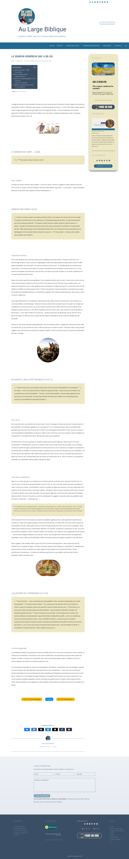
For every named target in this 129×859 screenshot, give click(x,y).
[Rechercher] (126, 45)
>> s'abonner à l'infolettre (103, 166)
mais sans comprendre (21, 82)
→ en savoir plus (53, 746)
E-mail (58, 774)
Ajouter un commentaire (42, 780)
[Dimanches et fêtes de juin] (103, 124)
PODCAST (61, 46)
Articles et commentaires (31, 61)
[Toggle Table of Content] (34, 67)
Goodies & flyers (114, 837)
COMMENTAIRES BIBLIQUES (92, 46)
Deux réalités (18, 72)
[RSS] (107, 2)
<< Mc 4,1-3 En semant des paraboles (32, 699)
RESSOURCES (108, 46)
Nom (36, 774)
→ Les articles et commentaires (20, 830)
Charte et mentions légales (116, 828)
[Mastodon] (92, 2)
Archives (112, 835)
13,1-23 (20, 91)
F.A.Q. (111, 841)
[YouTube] (102, 2)
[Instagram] (95, 2)
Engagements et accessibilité (117, 830)
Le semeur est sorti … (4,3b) (21, 70)
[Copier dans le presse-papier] (62, 729)
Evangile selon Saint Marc (45, 61)
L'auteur (112, 826)
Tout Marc (49, 699)
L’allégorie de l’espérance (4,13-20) (23, 85)
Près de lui (18, 80)
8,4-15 (25, 91)
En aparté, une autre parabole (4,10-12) (24, 78)
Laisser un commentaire (42, 796)
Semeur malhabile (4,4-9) (20, 74)
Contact (112, 833)
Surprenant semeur (20, 76)
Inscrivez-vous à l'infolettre (107, 23)
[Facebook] (100, 2)
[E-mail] (104, 2)
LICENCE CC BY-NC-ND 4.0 (55, 839)
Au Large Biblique (42, 29)
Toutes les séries (99, 100)
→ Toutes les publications (19, 826)
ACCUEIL (52, 45)
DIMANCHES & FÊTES (73, 46)
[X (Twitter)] (55, 729)
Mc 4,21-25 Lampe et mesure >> (65, 699)
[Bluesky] (90, 2)
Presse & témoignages (115, 839)
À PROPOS (119, 46)
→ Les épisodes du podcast (19, 828)
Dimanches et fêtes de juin (98, 131)
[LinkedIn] (97, 2)
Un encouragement (20, 87)
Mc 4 (16, 160)
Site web (79, 774)
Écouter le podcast (107, 100)
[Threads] (41, 729)
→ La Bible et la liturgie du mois (20, 833)
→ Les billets (16, 835)
